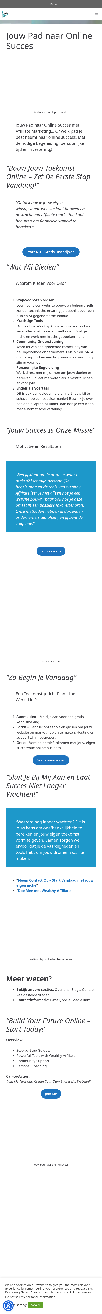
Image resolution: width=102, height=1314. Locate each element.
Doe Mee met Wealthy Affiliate (44, 890)
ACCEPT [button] (35, 1304)
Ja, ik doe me (51, 551)
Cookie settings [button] (16, 1305)
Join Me (51, 1093)
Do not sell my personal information (30, 1297)
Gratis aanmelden (51, 760)
